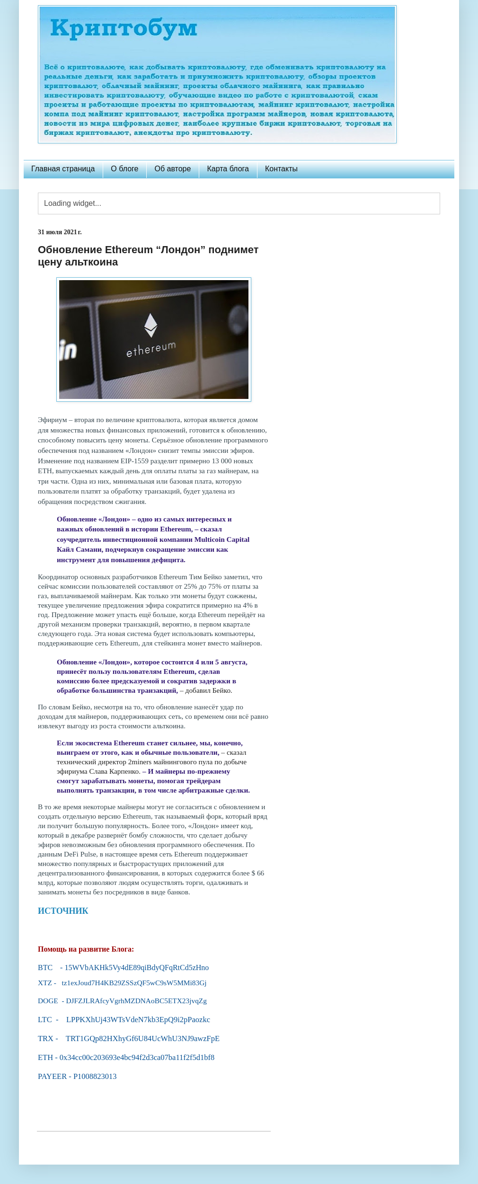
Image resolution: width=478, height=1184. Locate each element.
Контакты (281, 169)
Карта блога (228, 169)
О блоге (124, 169)
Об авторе (172, 169)
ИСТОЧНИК (63, 911)
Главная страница (63, 169)
